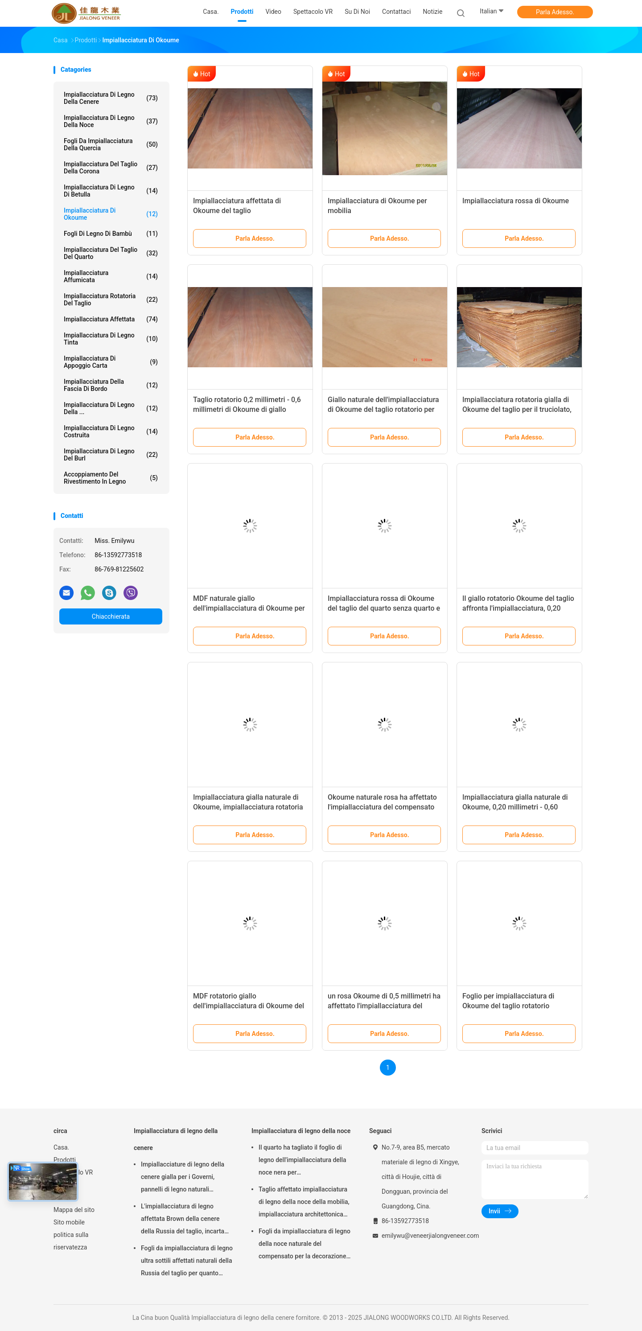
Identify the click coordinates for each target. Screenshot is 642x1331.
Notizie (63, 1197)
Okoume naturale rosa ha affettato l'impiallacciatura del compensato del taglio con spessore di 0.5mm (382, 807)
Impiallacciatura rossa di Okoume (515, 201)
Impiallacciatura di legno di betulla (111, 191)
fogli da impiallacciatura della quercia (111, 144)
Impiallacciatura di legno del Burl (111, 455)
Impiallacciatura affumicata (111, 276)
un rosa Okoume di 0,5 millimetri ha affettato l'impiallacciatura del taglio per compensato (384, 1006)
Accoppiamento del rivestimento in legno (111, 478)
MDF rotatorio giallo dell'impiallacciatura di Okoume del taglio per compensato (248, 1006)
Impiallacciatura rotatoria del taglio (111, 299)
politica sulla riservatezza (71, 1241)
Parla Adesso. (555, 12)
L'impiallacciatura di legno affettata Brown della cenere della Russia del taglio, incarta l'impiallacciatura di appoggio (182, 1220)
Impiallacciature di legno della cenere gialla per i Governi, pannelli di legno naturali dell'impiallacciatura (182, 1178)
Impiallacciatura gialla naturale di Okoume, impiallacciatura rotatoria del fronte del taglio (248, 807)
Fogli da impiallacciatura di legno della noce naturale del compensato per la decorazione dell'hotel (304, 1245)
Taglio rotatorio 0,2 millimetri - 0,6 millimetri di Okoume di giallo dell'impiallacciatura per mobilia (247, 409)
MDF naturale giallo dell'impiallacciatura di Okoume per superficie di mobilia (249, 608)
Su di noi (65, 1184)
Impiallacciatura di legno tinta (111, 339)
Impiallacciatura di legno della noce (111, 121)
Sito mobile (69, 1222)
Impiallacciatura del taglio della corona (111, 167)
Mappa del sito (74, 1209)
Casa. (61, 1147)
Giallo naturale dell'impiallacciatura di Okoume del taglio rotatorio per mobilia (383, 409)
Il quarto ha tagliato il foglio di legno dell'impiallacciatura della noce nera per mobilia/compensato (302, 1161)
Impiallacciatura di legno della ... (111, 408)
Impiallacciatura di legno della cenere (111, 98)
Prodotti (65, 1159)
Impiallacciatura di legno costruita (111, 431)
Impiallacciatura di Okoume (111, 214)
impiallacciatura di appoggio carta (111, 362)
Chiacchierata (111, 616)
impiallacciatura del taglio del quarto (111, 253)
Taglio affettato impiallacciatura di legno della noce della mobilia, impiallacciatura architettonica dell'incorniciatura (304, 1203)
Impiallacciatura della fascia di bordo (111, 385)
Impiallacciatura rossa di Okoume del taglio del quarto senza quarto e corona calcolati (384, 608)
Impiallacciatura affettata (111, 319)
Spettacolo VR (73, 1172)
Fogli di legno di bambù (111, 233)
